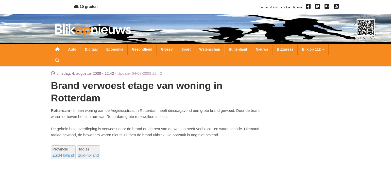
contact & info (269, 7)
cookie (285, 7)
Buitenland (238, 49)
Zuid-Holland (63, 155)
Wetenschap (209, 49)
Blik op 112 (313, 49)
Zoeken (57, 60)
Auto (72, 49)
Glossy (167, 49)
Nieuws (262, 49)
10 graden (86, 6)
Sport (186, 49)
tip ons (297, 7)
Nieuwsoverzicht (57, 49)
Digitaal (91, 49)
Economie (114, 49)
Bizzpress (285, 49)
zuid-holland (88, 155)
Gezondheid (142, 49)
